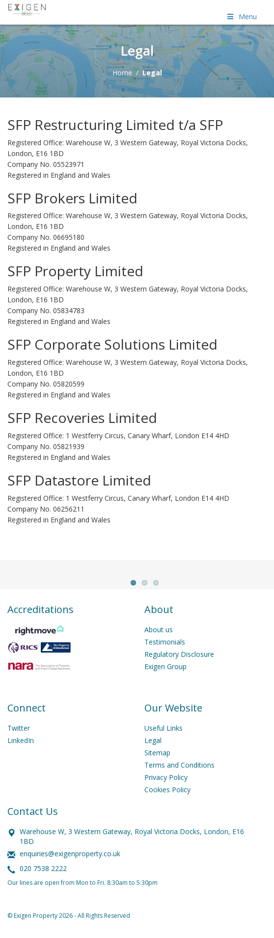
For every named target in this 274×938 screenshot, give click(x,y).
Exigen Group (165, 674)
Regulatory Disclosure (179, 662)
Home (122, 72)
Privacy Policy (166, 785)
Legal (153, 748)
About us (158, 638)
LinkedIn (20, 748)
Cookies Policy (167, 798)
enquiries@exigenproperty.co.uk (70, 862)
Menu (241, 16)
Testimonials (164, 650)
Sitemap (157, 761)
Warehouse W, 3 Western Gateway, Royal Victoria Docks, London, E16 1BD (132, 844)
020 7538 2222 (43, 876)
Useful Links (163, 736)
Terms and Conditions (179, 773)
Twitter (18, 736)
